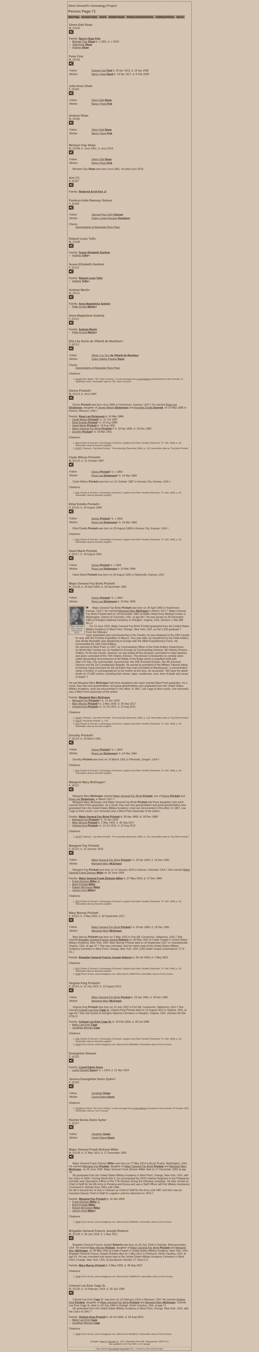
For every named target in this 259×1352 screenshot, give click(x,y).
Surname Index (89, 17)
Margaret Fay (85, 700)
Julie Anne (82, 44)
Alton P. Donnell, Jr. (109, 1341)
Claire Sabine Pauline (108, 359)
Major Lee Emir (84, 1024)
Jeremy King (83, 890)
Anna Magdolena (94, 303)
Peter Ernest (83, 306)
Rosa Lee (92, 416)
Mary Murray (84, 703)
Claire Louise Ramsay (111, 218)
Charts (103, 17)
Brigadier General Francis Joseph (104, 939)
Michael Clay (83, 41)
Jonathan (101, 1093)
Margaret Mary (133, 611)
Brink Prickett (83, 884)
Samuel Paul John (107, 214)
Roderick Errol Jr (92, 191)
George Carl (102, 70)
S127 (78, 448)
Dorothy (82, 431)
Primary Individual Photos (140, 17)
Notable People (116, 17)
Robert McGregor (86, 887)
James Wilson (113, 407)
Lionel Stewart (84, 1070)
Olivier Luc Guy (115, 355)
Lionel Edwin (91, 1067)
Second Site (124, 1349)
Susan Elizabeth (94, 252)
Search (180, 17)
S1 (77, 443)
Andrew (80, 47)
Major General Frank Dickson (101, 878)
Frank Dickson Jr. (86, 881)
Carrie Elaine (103, 1096)
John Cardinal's (114, 1349)
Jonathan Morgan (86, 1027)
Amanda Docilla (148, 407)
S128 (78, 1108)
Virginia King (84, 706)
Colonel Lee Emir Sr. (94, 1010)
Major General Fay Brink (91, 428)
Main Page (74, 17)
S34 (78, 974)
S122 (78, 379)
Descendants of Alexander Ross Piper (97, 227)
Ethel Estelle (84, 422)
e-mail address (144, 379)
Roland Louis (91, 278)
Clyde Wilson (85, 419)
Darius (101, 471)
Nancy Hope (89, 38)
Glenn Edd (102, 100)
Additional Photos (165, 17)
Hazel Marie (84, 425)
